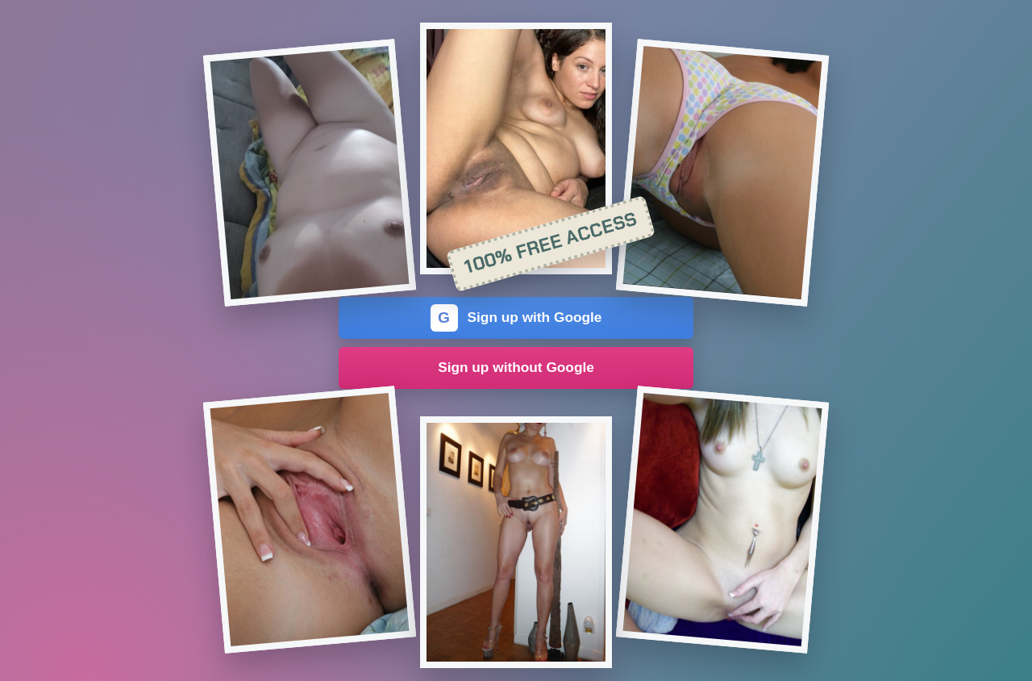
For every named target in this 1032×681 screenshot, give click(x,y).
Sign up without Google (516, 367)
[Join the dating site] (309, 173)
